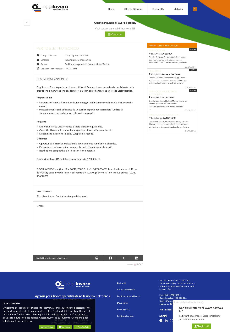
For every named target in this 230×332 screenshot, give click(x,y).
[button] (27, 23)
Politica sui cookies (125, 316)
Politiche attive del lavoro (128, 296)
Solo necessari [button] (47, 327)
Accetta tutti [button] (82, 327)
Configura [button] (64, 327)
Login (178, 8)
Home (111, 8)
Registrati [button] (201, 326)
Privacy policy (123, 309)
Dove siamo (122, 303)
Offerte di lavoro (133, 8)
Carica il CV (158, 8)
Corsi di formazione (126, 289)
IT (195, 9)
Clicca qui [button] (115, 34)
